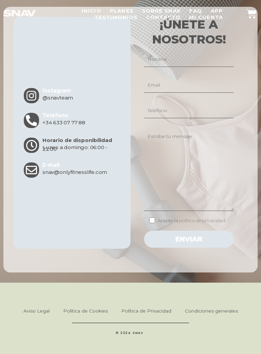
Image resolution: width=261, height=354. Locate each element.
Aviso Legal (36, 311)
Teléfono (54, 115)
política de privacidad (201, 220)
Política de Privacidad (146, 311)
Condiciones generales (211, 311)
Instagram (56, 90)
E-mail (50, 165)
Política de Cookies (85, 311)
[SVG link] (19, 13)
